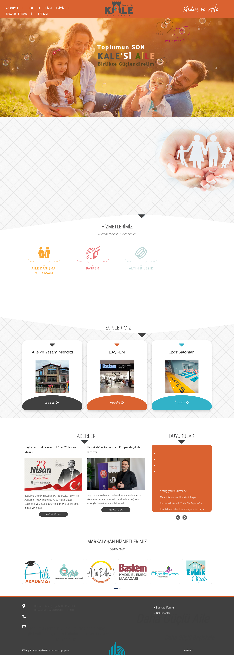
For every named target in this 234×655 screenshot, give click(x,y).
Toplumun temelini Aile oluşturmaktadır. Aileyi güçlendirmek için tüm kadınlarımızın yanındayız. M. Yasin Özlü (67, 629)
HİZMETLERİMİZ (117, 227)
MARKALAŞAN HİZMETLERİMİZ (117, 541)
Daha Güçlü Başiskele (189, 632)
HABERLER (85, 436)
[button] (17, 67)
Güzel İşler (117, 549)
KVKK (24, 650)
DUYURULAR (181, 436)
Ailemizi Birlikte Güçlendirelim (117, 234)
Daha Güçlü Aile (172, 604)
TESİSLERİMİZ (117, 328)
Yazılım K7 (188, 650)
